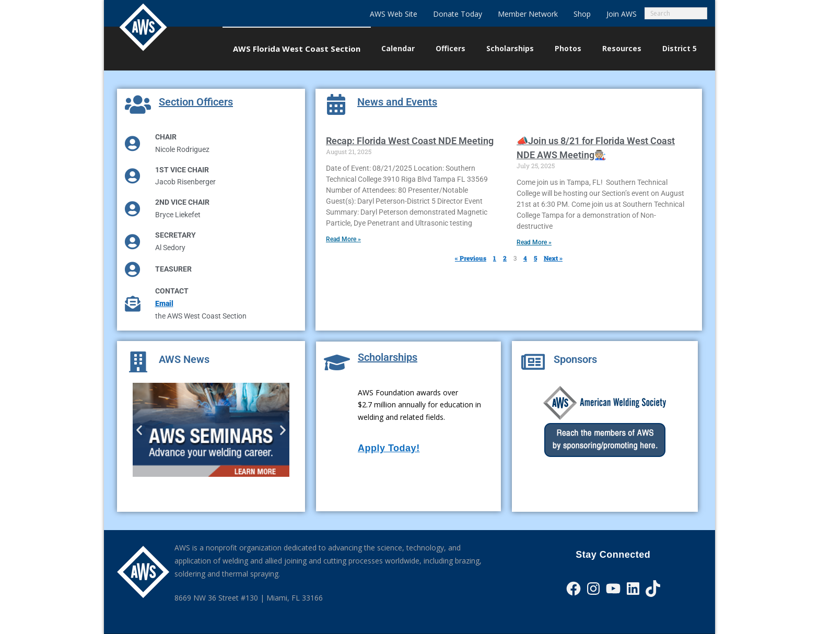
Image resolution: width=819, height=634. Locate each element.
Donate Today (457, 14)
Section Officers (196, 102)
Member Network (528, 14)
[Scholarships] (336, 362)
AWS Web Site (393, 14)
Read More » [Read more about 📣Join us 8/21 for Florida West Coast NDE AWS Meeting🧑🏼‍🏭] (534, 242)
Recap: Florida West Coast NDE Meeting (410, 140)
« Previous (470, 258)
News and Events (397, 102)
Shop (582, 14)
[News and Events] (336, 104)
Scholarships (387, 357)
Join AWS (621, 14)
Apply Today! (389, 448)
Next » (553, 258)
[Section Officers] (137, 104)
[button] (139, 429)
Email (164, 303)
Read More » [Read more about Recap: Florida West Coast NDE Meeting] (343, 239)
